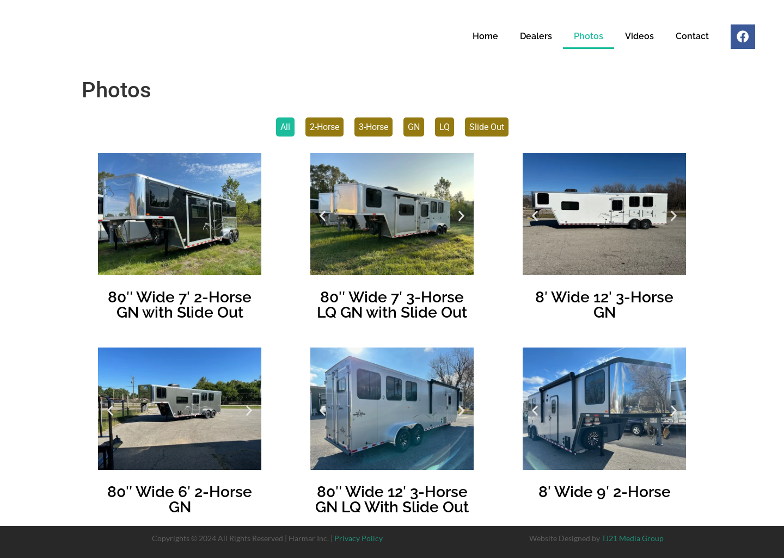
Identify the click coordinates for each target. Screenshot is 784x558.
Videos (636, 37)
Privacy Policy (358, 538)
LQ (444, 127)
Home (482, 37)
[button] (322, 215)
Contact (689, 37)
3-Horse (373, 127)
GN (414, 127)
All (285, 127)
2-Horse (324, 127)
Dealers (533, 37)
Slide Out (486, 127)
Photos (586, 37)
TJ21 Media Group (633, 538)
